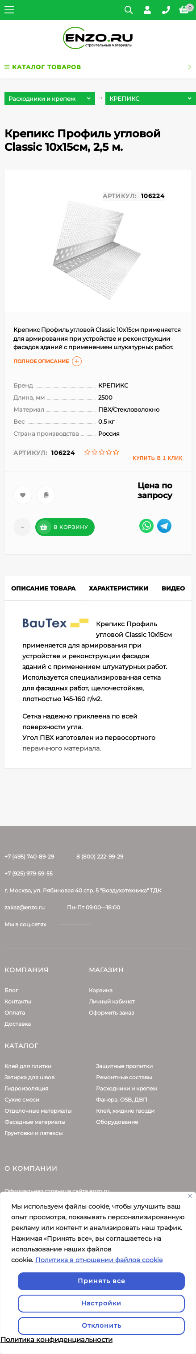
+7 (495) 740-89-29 (29, 856)
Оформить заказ (111, 1012)
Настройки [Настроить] (101, 1303)
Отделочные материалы (37, 1110)
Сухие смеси (21, 1099)
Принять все (101, 1281)
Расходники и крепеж (126, 1088)
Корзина (101, 990)
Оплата (14, 1012)
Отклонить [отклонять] (101, 1325)
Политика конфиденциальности (56, 1339)
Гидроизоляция (26, 1088)
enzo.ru (99, 1191)
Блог (11, 990)
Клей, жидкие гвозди (125, 1110)
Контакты (17, 1001)
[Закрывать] (190, 1196)
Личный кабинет (112, 1001)
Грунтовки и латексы (33, 1133)
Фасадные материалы (34, 1122)
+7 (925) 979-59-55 (28, 873)
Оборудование (117, 1122)
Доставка (17, 1023)
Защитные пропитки (124, 1066)
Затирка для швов (29, 1077)
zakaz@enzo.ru (24, 907)
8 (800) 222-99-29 (99, 856)
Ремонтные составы (124, 1077)
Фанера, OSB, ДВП (121, 1099)
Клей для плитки (27, 1066)
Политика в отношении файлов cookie (99, 1260)
